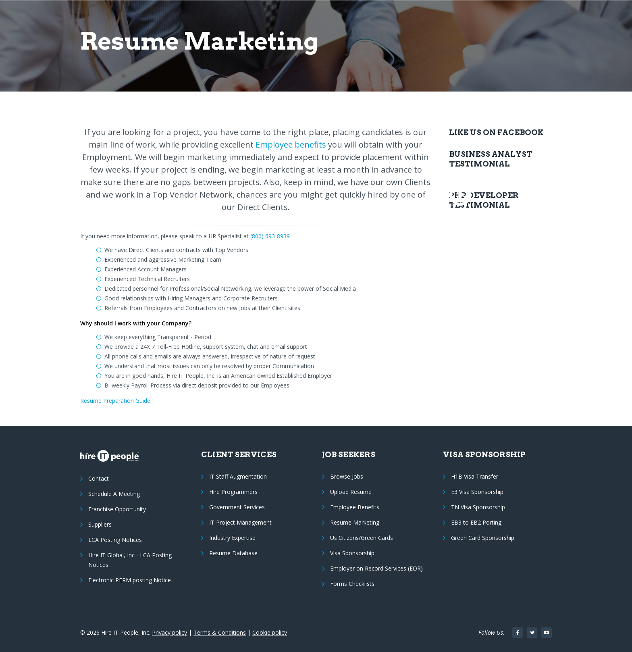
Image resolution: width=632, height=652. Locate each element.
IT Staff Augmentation (238, 476)
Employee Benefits (354, 507)
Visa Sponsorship (352, 553)
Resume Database (233, 553)
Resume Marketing (354, 522)
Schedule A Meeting (114, 494)
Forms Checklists (352, 583)
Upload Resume (351, 492)
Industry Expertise (232, 538)
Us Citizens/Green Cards (361, 538)
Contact (98, 478)
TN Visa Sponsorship (478, 507)
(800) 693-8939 (270, 236)
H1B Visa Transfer (474, 476)
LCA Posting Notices (115, 540)
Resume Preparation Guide (115, 400)
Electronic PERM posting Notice (129, 580)
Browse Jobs (346, 476)
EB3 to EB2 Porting (476, 522)
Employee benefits (291, 144)
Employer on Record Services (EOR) (376, 568)
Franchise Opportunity (117, 509)
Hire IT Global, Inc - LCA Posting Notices (130, 560)
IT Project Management (240, 522)
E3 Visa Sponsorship (477, 492)
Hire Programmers (233, 492)
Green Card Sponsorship (482, 538)
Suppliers (100, 524)
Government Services (237, 507)
